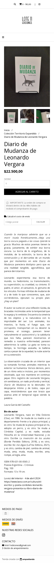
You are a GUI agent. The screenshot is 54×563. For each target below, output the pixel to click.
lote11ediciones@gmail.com (16, 545)
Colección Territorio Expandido (20, 133)
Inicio (7, 130)
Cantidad (7, 179)
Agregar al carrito (27, 191)
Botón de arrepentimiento (15, 548)
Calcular (40, 222)
